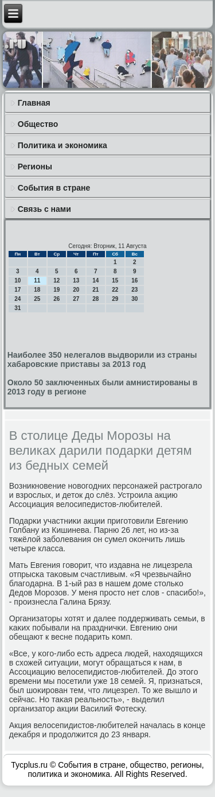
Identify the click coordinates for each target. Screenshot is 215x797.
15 (115, 280)
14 (95, 280)
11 (37, 280)
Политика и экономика (62, 145)
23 (134, 290)
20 (76, 290)
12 (56, 280)
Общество (38, 124)
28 (95, 299)
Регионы (35, 166)
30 (134, 299)
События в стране (54, 187)
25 (37, 299)
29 (115, 299)
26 (56, 299)
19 (56, 290)
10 (17, 280)
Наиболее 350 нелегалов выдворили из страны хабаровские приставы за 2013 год (102, 359)
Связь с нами (44, 209)
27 (76, 299)
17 (17, 290)
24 (17, 299)
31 (17, 308)
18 (37, 290)
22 (115, 290)
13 (76, 280)
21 (95, 290)
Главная (34, 102)
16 (134, 280)
